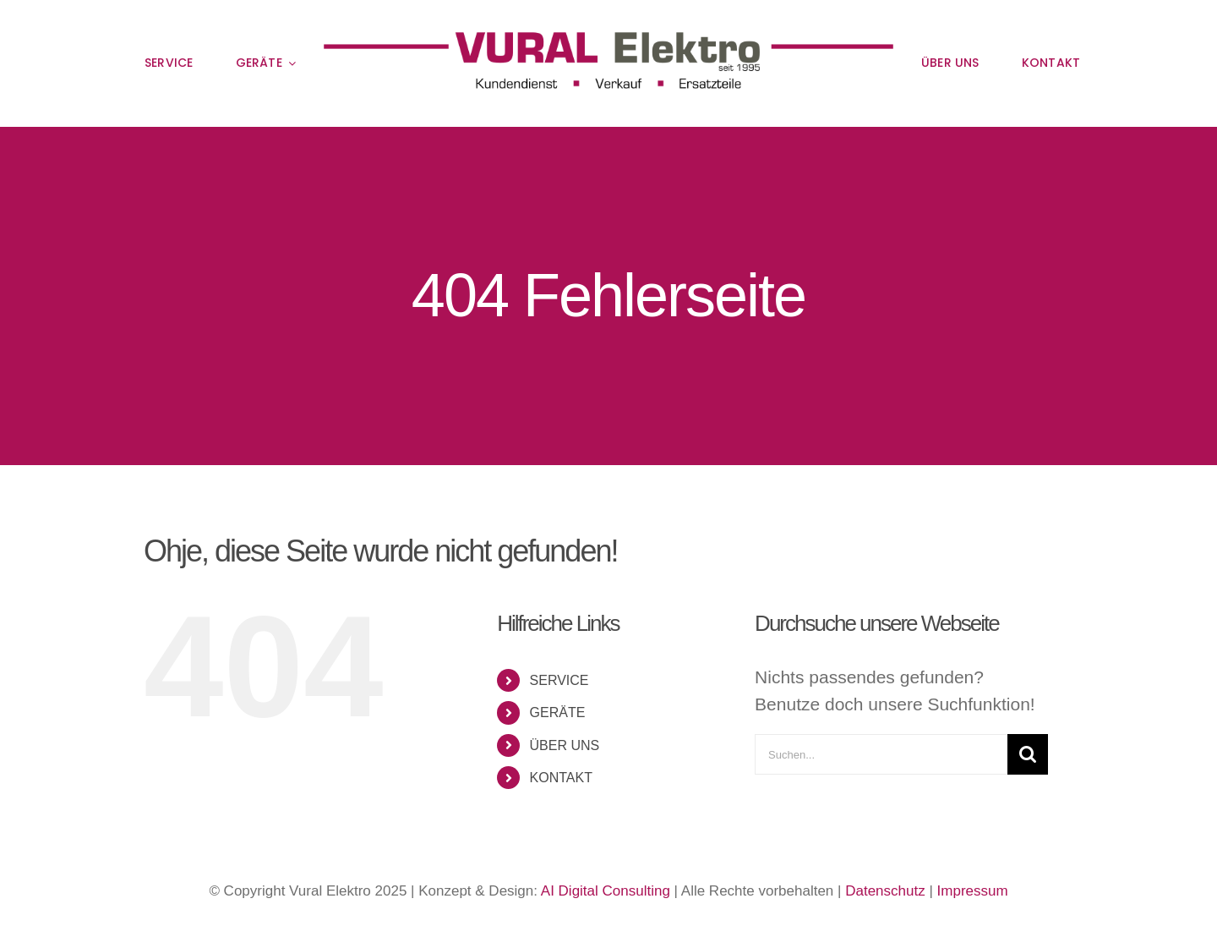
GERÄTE (558, 712)
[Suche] (1027, 754)
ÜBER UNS (565, 745)
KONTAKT (561, 777)
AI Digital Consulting (605, 891)
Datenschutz (885, 891)
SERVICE (559, 680)
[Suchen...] (881, 754)
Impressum (972, 891)
